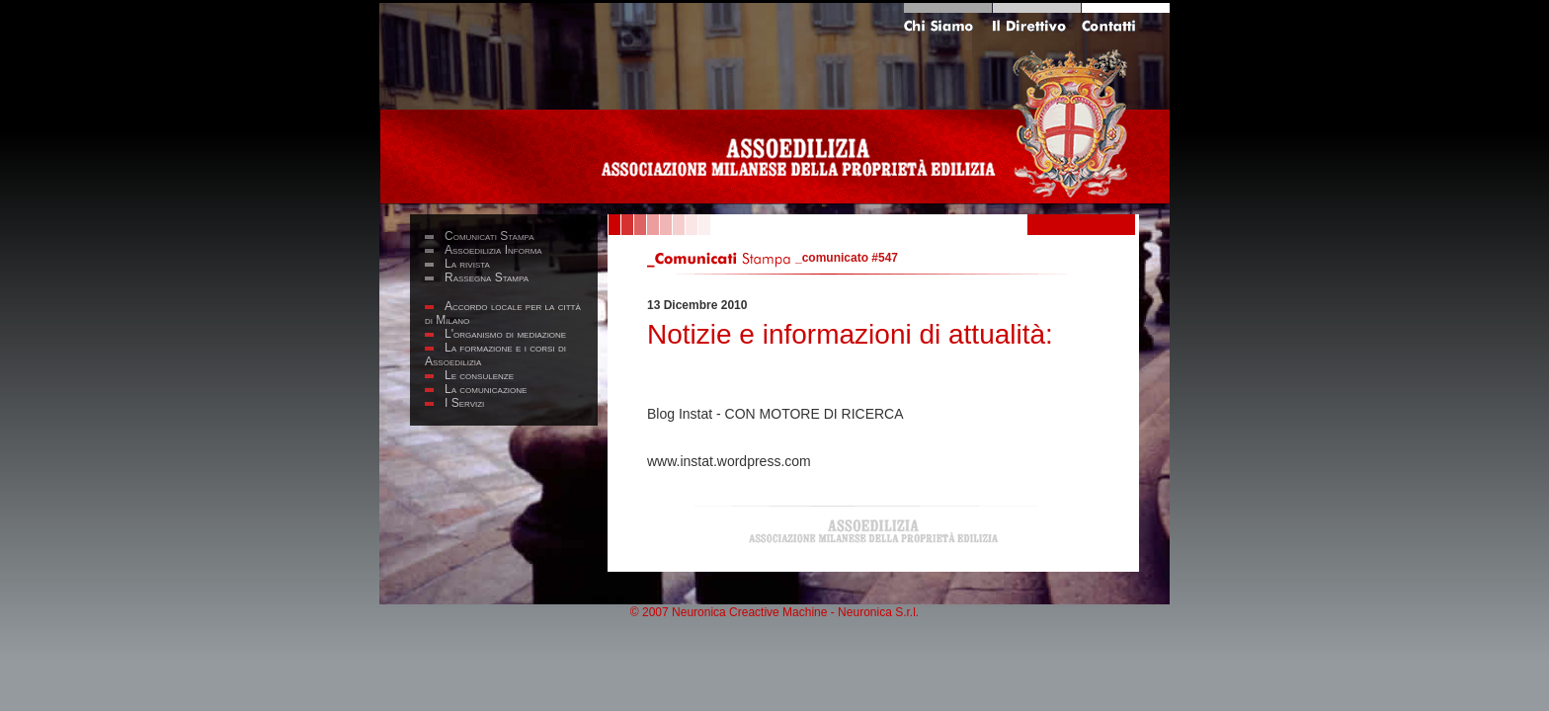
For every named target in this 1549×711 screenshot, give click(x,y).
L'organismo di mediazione (505, 334)
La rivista (467, 264)
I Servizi (464, 403)
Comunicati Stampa (489, 236)
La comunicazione (486, 389)
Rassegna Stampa (487, 277)
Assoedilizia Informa (493, 250)
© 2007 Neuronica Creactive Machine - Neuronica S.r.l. (774, 612)
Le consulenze (479, 375)
